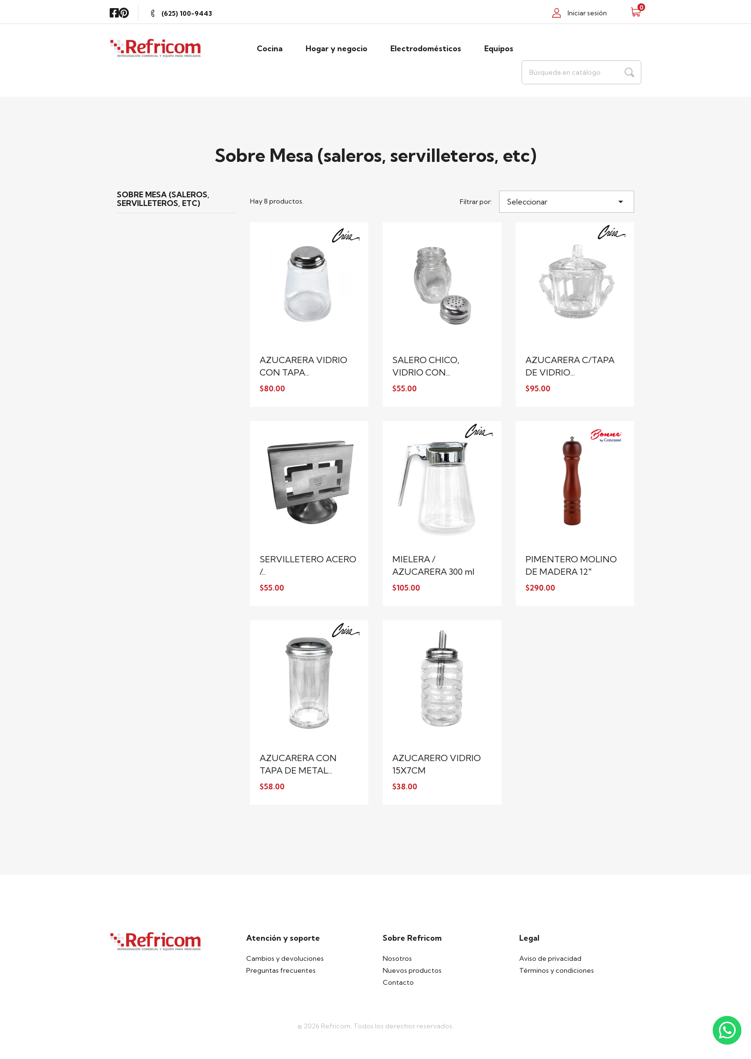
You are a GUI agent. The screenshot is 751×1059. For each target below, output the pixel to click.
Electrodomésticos (425, 48)
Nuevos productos (412, 970)
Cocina (270, 48)
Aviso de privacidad (550, 958)
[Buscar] (581, 72)
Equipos (498, 48)
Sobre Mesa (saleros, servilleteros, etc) (163, 199)
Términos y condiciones (556, 970)
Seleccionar (566, 201)
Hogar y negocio (336, 48)
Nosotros (397, 958)
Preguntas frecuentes (281, 970)
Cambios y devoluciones (285, 958)
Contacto (398, 982)
